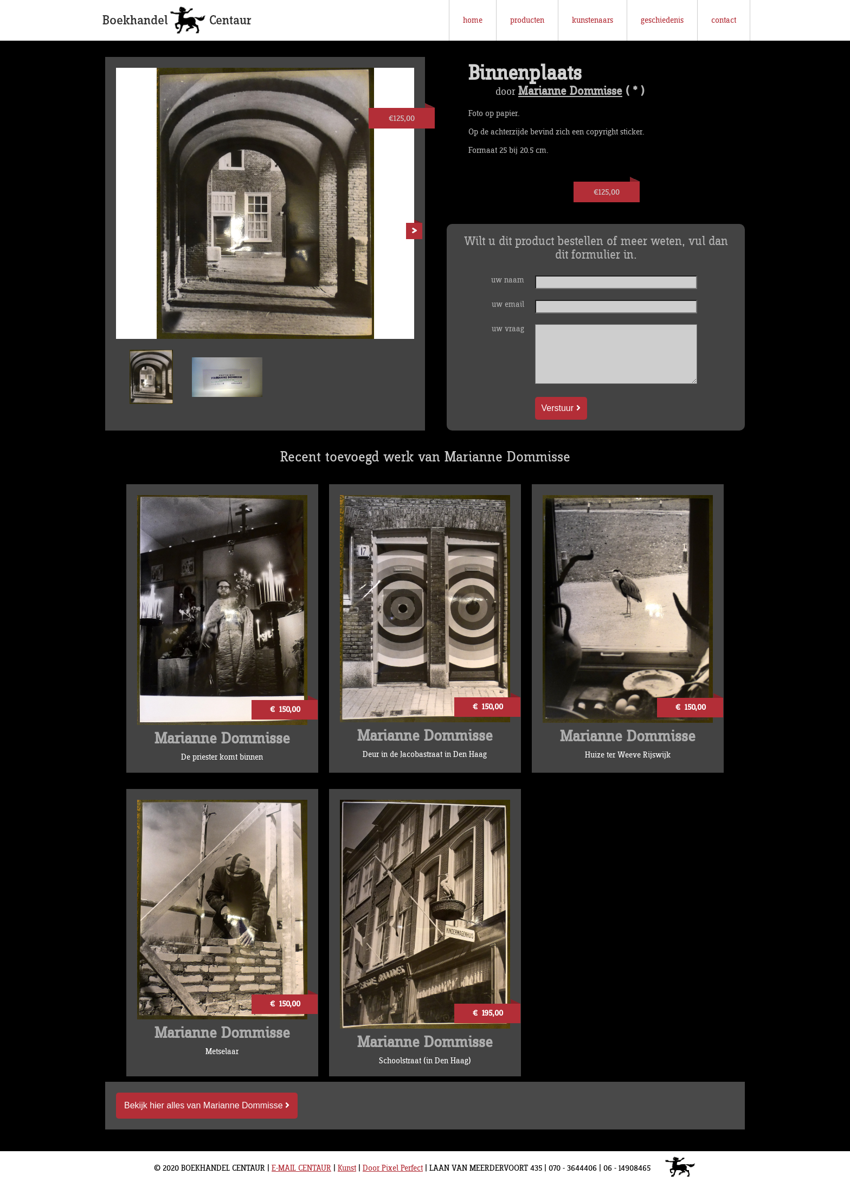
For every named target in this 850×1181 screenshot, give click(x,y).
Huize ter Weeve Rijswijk (628, 755)
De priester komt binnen (222, 757)
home (472, 20)
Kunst (347, 1168)
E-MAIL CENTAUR (301, 1168)
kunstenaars (592, 20)
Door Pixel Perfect (393, 1168)
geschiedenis (662, 20)
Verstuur (561, 408)
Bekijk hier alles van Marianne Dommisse (206, 1105)
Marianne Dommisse (570, 91)
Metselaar (222, 1051)
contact (723, 20)
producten (527, 20)
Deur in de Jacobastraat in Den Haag (425, 754)
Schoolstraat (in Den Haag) (425, 1061)
